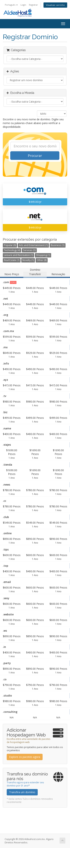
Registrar (33, 4)
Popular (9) (10, 245)
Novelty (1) (28, 260)
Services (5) (29, 250)
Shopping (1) (43, 255)
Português (11, 4)
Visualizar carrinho (55, 5)
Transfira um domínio (22, 792)
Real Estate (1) (11, 260)
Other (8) (41, 260)
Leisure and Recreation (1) (18, 255)
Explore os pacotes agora (24, 757)
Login (23, 4)
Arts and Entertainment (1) (33, 245)
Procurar (35, 155)
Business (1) (57, 245)
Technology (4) (12, 250)
